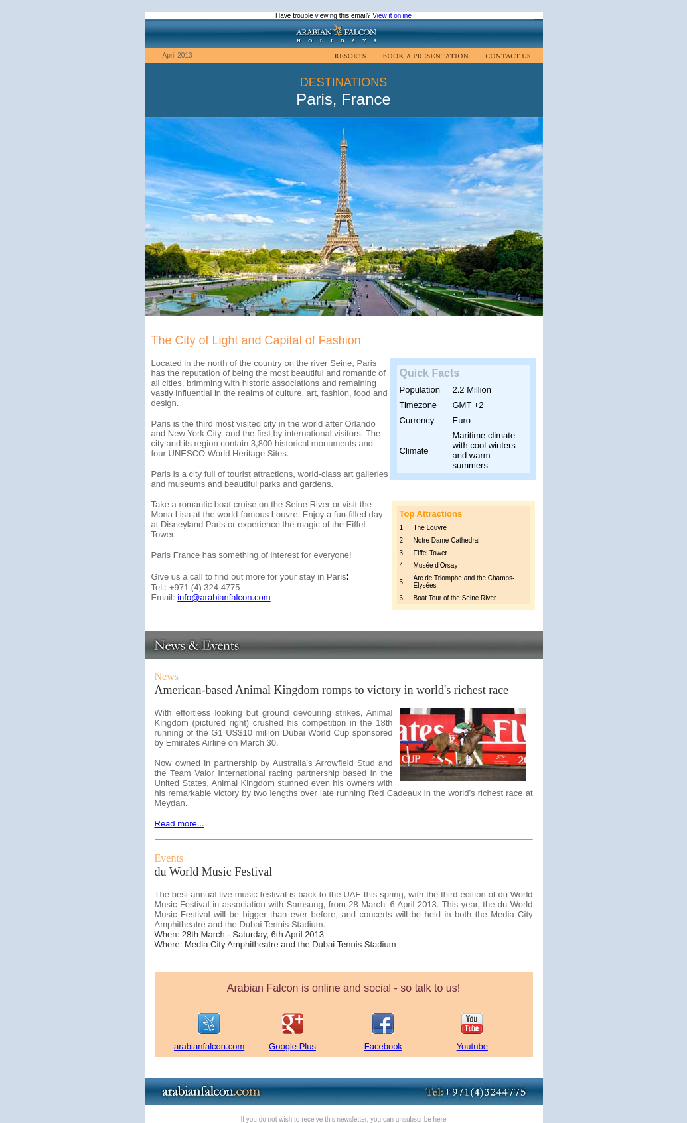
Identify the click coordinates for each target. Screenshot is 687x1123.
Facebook (383, 1046)
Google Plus (292, 1046)
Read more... (179, 823)
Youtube (472, 1046)
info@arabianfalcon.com (223, 597)
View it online (392, 15)
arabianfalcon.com (209, 1046)
